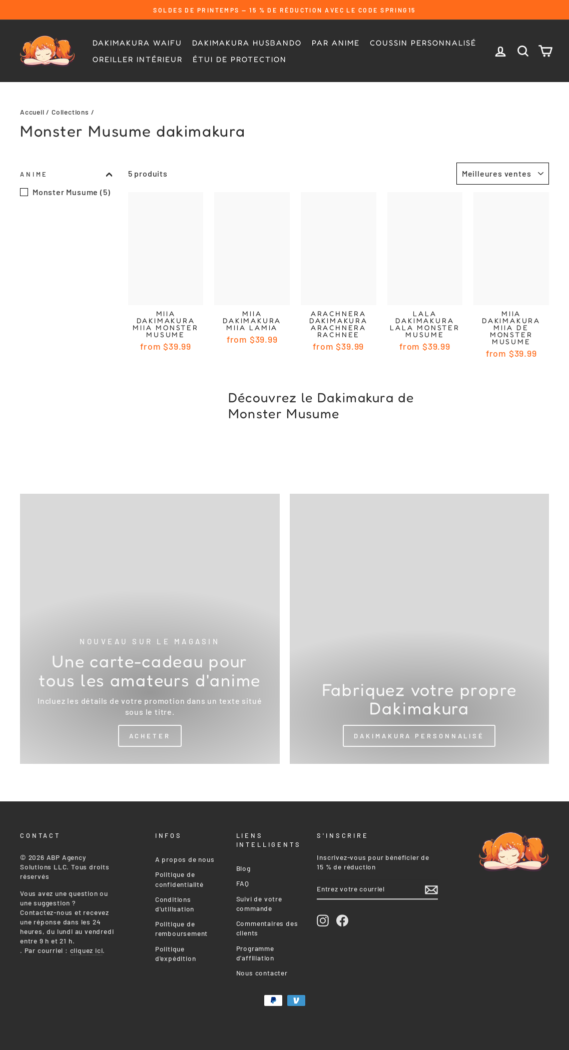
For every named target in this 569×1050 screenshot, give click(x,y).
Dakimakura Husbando (247, 43)
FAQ (242, 881)
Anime (66, 174)
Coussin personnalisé (423, 43)
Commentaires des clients (267, 926)
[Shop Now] (150, 629)
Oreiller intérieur (138, 59)
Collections (70, 112)
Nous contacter (262, 970)
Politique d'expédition (175, 951)
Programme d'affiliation (255, 951)
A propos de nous (185, 857)
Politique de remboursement (181, 926)
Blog (243, 866)
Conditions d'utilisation (174, 902)
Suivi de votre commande (259, 901)
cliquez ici (86, 948)
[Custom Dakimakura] (419, 629)
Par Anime (336, 43)
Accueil (32, 112)
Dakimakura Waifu (137, 43)
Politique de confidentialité (179, 877)
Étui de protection (240, 59)
